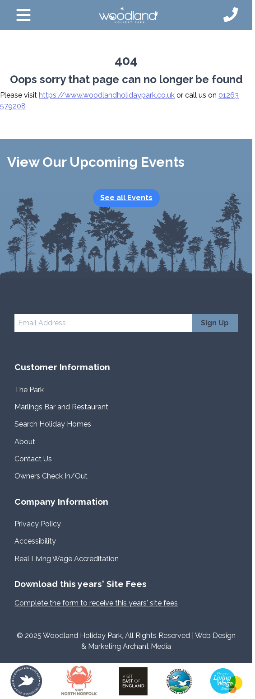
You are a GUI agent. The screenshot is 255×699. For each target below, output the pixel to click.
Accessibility (35, 541)
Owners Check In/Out (51, 476)
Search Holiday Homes (52, 424)
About (24, 441)
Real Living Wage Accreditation (67, 558)
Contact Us (33, 459)
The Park (29, 389)
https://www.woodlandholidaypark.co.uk (107, 95)
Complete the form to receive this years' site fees (96, 603)
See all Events (126, 197)
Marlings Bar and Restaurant (61, 407)
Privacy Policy (37, 524)
